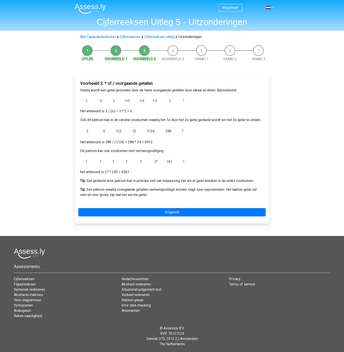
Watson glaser (133, 300)
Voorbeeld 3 (173, 59)
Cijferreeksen (130, 37)
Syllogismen (23, 305)
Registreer (230, 7)
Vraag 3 (258, 59)
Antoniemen (131, 310)
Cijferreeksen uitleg (159, 37)
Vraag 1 (201, 59)
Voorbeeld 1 (116, 59)
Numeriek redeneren (29, 289)
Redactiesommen (135, 279)
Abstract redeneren (136, 284)
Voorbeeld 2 (144, 59)
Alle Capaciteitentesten (98, 37)
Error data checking (136, 305)
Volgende (172, 212)
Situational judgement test (141, 289)
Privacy (234, 279)
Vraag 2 (230, 59)
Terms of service (242, 284)
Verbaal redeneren (136, 295)
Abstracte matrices (28, 295)
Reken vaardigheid (28, 316)
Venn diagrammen (27, 300)
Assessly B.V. (173, 328)
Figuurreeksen (25, 284)
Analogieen (22, 310)
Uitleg (87, 59)
